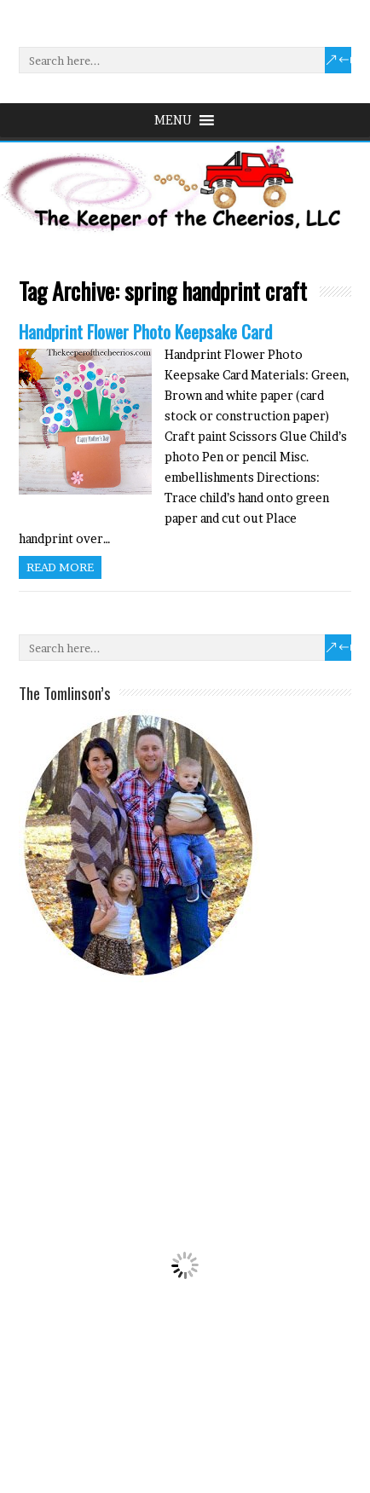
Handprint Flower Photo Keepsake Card (145, 331)
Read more (60, 567)
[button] (173, 120)
